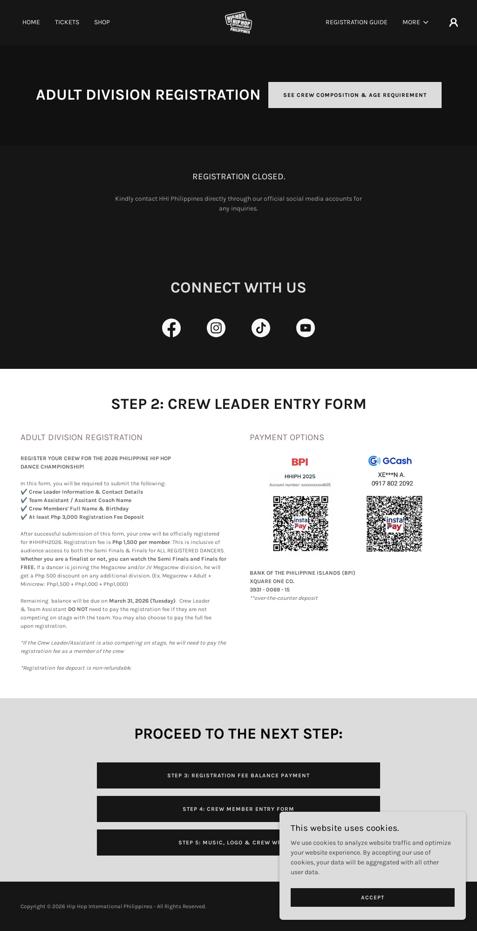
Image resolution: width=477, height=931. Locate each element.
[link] (238, 22)
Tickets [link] (67, 22)
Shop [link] (102, 22)
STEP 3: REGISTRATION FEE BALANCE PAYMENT (238, 775)
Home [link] (31, 22)
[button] (415, 22)
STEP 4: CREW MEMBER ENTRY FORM (238, 809)
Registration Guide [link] (357, 22)
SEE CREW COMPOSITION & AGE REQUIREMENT (355, 95)
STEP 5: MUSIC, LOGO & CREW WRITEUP (238, 842)
